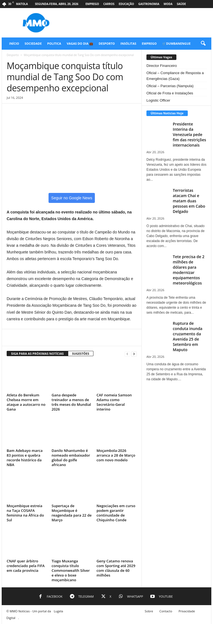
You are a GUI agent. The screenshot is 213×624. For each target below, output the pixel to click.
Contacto (165, 611)
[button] (203, 43)
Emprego (92, 4)
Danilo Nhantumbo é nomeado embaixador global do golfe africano (71, 457)
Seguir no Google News (71, 198)
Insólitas (128, 43)
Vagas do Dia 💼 (80, 43)
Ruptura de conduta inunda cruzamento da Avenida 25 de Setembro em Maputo (187, 336)
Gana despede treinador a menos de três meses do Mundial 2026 (71, 402)
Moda (168, 4)
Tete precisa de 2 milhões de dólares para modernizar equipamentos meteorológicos (188, 270)
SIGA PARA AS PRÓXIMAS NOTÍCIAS (37, 353)
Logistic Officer (158, 100)
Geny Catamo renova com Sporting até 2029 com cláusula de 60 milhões (116, 568)
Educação (126, 4)
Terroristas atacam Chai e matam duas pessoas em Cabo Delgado (189, 201)
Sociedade (33, 43)
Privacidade (187, 611)
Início (14, 43)
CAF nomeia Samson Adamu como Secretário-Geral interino (114, 402)
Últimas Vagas (161, 57)
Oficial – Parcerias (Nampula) (170, 86)
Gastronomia (148, 4)
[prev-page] (127, 354)
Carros (108, 4)
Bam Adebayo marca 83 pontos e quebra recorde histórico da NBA (25, 457)
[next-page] (134, 354)
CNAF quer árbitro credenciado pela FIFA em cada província (26, 565)
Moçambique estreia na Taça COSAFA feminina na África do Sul (25, 512)
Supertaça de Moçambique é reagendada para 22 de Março (72, 512)
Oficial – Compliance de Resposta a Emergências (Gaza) (175, 76)
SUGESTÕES (80, 353)
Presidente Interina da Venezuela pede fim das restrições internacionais (189, 134)
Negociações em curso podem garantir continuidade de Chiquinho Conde (116, 512)
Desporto (107, 43)
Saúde (181, 4)
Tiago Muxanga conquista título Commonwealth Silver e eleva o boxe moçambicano (71, 570)
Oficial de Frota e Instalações (169, 93)
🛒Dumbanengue (176, 43)
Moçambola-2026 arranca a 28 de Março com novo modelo (116, 455)
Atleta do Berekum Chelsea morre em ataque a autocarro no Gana (26, 402)
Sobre (149, 611)
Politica (54, 43)
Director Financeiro (161, 66)
